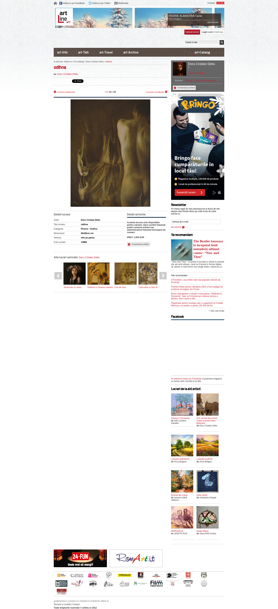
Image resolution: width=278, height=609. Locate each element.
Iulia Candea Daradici (178, 421)
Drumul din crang (179, 495)
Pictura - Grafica (193, 80)
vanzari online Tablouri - (179, 498)
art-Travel (106, 52)
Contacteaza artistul (138, 244)
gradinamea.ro (60, 601)
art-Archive (130, 52)
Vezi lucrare (212, 22)
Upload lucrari (192, 32)
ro (218, 3)
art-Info (62, 52)
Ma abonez (177, 227)
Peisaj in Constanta (180, 418)
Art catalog (79, 61)
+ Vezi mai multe (216, 311)
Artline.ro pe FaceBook (74, 3)
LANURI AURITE (204, 459)
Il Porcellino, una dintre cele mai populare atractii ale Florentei (195, 281)
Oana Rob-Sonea (207, 533)
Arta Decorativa (208, 80)
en (222, 3)
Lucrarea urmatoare (156, 92)
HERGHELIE (177, 531)
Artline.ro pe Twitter (101, 3)
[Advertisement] (118, 38)
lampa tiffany (202, 531)
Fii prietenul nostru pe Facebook (186, 378)
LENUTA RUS (180, 533)
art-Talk (83, 52)
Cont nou (218, 32)
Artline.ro (68, 61)
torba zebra (201, 495)
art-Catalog (202, 52)
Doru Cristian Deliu (95, 61)
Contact (211, 3)
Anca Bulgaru (175, 19)
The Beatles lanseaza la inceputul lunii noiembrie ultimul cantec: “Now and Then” (208, 249)
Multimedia (123, 3)
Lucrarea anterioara (64, 92)
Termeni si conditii (62, 604)
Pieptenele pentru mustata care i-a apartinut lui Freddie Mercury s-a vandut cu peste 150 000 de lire (197, 304)
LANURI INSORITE (180, 459)
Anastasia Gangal (207, 497)
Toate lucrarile (196, 73)
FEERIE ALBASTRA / (182, 15)
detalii (199, 16)
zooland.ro (85, 601)
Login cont (207, 32)
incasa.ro (73, 601)
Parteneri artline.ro (100, 601)
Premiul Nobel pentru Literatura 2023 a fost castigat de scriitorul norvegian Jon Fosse (197, 288)
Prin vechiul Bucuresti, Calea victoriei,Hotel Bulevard (207, 420)
